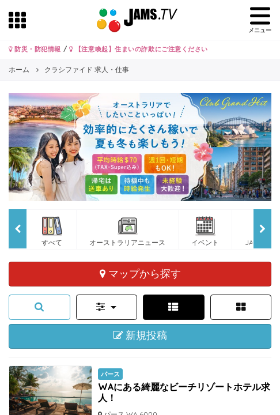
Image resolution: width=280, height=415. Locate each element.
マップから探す (140, 273)
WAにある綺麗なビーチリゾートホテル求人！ (184, 392)
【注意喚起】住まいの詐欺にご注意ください (138, 49)
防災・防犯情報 (35, 49)
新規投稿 (140, 335)
